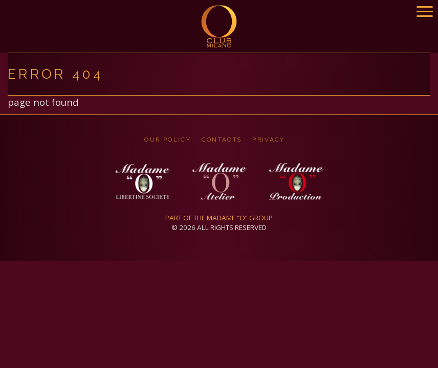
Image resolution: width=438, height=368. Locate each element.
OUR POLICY (167, 139)
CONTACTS (222, 139)
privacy (268, 139)
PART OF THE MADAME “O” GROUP (219, 217)
